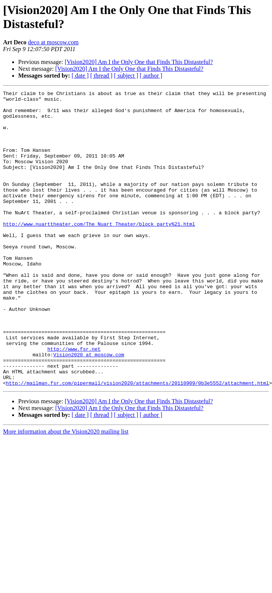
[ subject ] (126, 75)
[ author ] (151, 75)
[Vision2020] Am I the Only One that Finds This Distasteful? (139, 62)
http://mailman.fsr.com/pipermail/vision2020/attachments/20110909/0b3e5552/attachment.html (137, 435)
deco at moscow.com (53, 42)
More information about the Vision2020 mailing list (65, 484)
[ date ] (80, 75)
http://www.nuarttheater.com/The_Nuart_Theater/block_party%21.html (99, 251)
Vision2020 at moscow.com (88, 401)
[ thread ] (101, 75)
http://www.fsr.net (73, 394)
